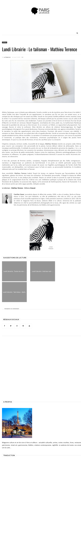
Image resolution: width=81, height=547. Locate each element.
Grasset (32, 188)
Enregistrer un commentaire (12, 308)
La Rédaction (7, 57)
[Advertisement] (40, 26)
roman (5, 42)
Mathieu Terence (51, 144)
